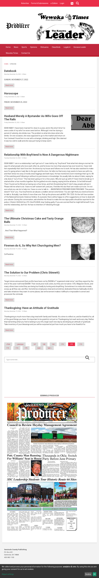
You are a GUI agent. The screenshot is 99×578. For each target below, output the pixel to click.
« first (8, 346)
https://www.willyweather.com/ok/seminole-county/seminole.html (49, 393)
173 (7, 350)
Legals (67, 47)
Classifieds (56, 47)
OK (94, 574)
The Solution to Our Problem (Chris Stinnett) (32, 274)
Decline (88, 574)
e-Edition (54, 3)
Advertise (25, 3)
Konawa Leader (80, 47)
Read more (11, 86)
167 (34, 346)
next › (39, 350)
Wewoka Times (12, 53)
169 (53, 346)
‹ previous (20, 346)
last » (50, 350)
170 (62, 346)
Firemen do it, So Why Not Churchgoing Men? (32, 247)
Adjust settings (8, 574)
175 (26, 350)
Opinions (33, 47)
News (16, 47)
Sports (24, 47)
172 (80, 346)
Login (62, 3)
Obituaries (44, 47)
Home (8, 47)
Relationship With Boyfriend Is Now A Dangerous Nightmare (41, 155)
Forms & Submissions (39, 3)
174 (17, 350)
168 (44, 346)
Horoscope (11, 93)
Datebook (10, 71)
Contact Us (25, 53)
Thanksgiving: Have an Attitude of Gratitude (31, 310)
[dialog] (49, 571)
